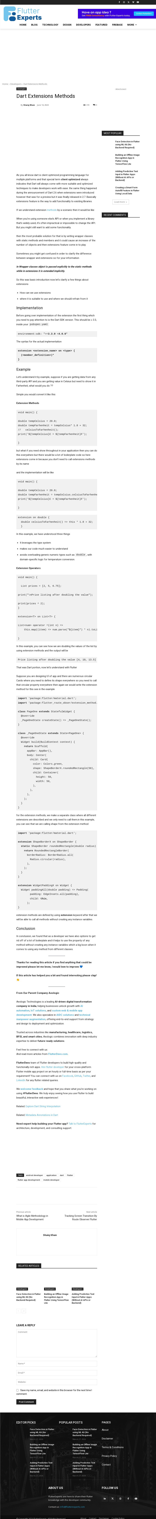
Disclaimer (107, 1437)
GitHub (78, 1075)
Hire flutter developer (52, 1066)
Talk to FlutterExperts (80, 1123)
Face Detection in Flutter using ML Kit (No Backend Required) (28, 1296)
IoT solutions (38, 1010)
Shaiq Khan (29, 105)
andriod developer (34, 1175)
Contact (106, 1463)
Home (5, 84)
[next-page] (24, 1310)
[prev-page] (18, 1310)
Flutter (70, 1175)
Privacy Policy (109, 1454)
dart (62, 1175)
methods (52, 210)
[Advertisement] (78, 53)
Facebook (67, 1075)
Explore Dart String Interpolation (43, 1106)
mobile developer (51, 1179)
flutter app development (29, 1179)
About (105, 1428)
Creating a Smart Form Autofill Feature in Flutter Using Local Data (126, 185)
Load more (120, 196)
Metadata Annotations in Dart (42, 1114)
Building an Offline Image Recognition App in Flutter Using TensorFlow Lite (56, 1296)
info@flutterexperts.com (72, 1500)
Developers (15, 84)
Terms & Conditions (113, 1446)
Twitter (86, 1075)
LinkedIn (20, 1079)
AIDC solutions (65, 1014)
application (51, 1175)
